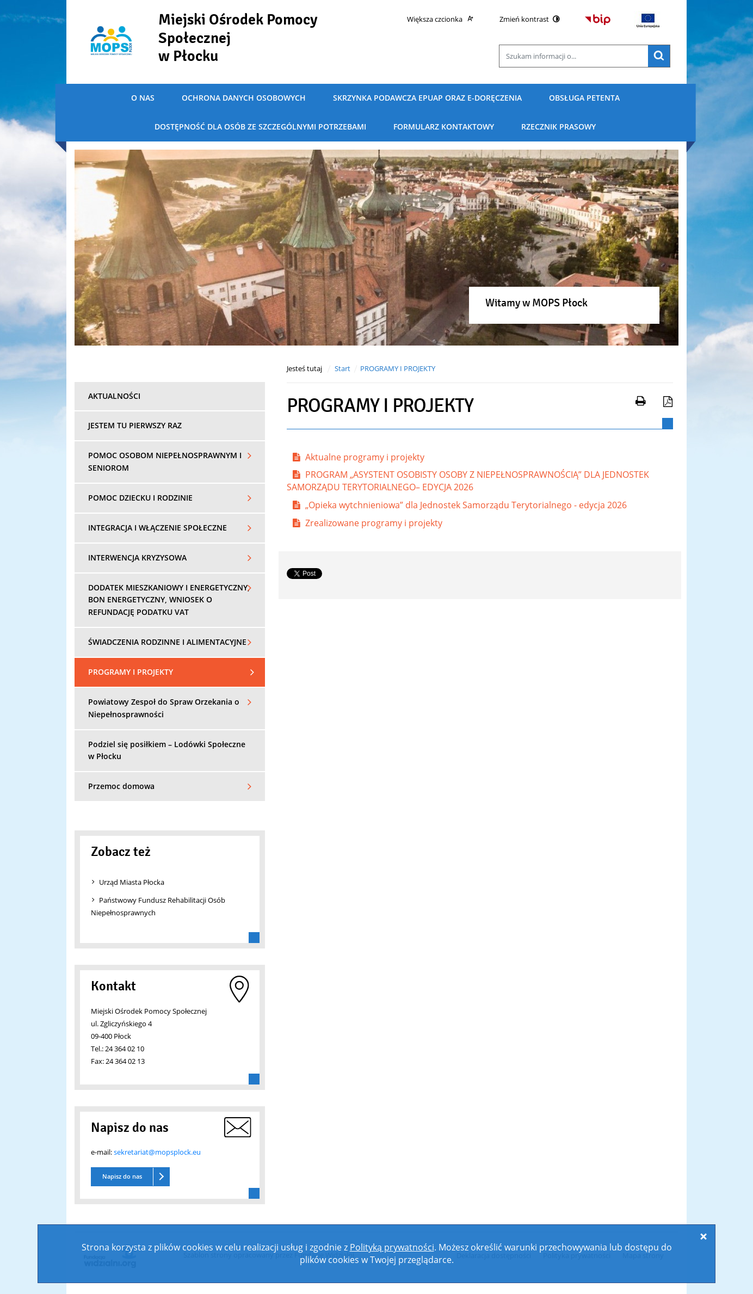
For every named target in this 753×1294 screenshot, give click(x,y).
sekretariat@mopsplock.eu (157, 1152)
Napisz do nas (122, 1176)
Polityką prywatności (392, 1247)
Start (342, 368)
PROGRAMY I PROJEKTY (397, 368)
